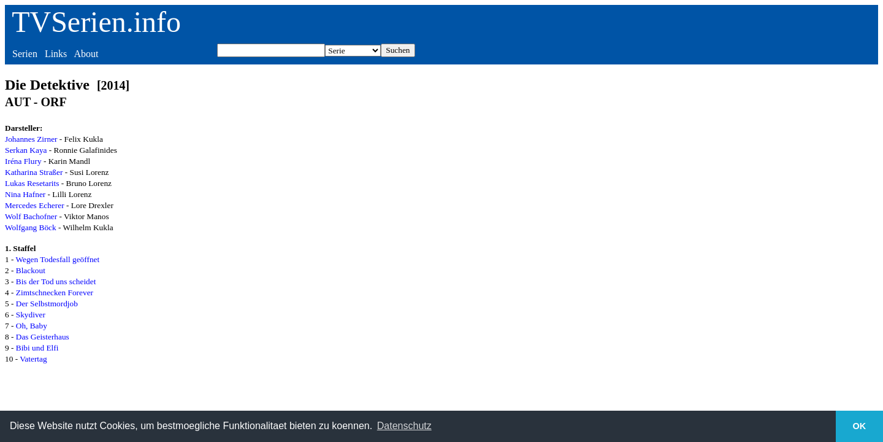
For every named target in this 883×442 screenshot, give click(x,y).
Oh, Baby (31, 325)
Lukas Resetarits (32, 183)
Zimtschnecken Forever (54, 292)
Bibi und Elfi (37, 347)
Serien (24, 53)
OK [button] (859, 426)
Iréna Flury (23, 161)
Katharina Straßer (34, 172)
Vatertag (33, 358)
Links (56, 53)
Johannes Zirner (31, 139)
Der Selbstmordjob (47, 303)
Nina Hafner (25, 194)
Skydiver (30, 314)
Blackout (30, 270)
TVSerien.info (96, 22)
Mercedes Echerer (34, 205)
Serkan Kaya (26, 150)
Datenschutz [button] (404, 426)
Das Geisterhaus (42, 336)
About (86, 53)
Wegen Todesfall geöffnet (58, 259)
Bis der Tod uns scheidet (56, 281)
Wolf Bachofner (31, 216)
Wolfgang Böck (30, 227)
